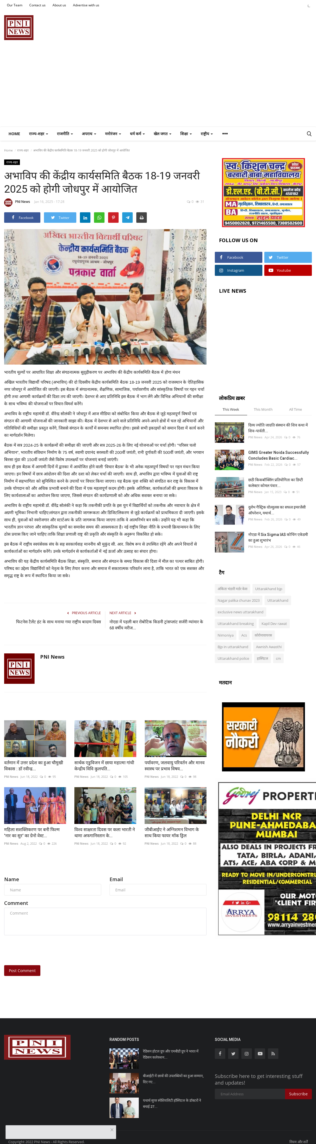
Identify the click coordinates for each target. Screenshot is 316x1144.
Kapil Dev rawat (274, 623)
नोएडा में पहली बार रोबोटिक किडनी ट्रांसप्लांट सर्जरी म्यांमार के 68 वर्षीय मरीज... (156, 624)
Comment (16, 903)
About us (59, 5)
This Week (231, 409)
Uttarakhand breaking (236, 623)
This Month (263, 409)
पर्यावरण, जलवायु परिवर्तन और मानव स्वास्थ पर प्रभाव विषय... (175, 765)
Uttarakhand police (233, 658)
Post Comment (22, 970)
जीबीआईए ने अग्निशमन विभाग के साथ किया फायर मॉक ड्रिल (172, 832)
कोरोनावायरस (263, 635)
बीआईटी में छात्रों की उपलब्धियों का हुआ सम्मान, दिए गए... (173, 1079)
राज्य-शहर (23, 150)
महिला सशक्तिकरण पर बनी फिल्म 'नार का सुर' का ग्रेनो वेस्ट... (32, 832)
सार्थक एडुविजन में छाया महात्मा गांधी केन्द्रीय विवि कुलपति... (104, 765)
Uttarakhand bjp (268, 588)
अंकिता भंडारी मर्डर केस (232, 588)
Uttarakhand (277, 600)
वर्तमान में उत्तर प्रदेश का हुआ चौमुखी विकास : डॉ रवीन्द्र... (33, 765)
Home (14, 133)
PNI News (17, 202)
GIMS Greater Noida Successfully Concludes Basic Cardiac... (278, 455)
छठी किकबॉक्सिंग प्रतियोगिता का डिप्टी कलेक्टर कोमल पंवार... (275, 483)
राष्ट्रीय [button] (207, 133)
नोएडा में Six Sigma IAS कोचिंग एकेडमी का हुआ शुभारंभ (278, 537)
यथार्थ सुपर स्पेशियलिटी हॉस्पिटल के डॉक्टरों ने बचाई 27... (172, 1103)
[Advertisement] (158, 85)
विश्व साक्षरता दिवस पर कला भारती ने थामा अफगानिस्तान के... (104, 832)
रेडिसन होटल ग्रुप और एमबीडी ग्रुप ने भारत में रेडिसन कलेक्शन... (171, 1054)
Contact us (37, 5)
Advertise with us (86, 5)
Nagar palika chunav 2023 (239, 600)
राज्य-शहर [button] (38, 133)
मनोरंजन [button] (113, 133)
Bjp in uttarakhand (233, 646)
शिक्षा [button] (186, 133)
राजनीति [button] (65, 133)
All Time (295, 409)
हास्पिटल (262, 658)
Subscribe (298, 1093)
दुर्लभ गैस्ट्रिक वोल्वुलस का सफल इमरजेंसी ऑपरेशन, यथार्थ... (277, 510)
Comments (19, 866)
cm (278, 658)
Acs (244, 635)
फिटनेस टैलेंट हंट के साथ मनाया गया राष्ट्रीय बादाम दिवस (58, 621)
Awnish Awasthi (269, 646)
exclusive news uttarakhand (240, 611)
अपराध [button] (89, 133)
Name (11, 879)
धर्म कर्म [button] (137, 133)
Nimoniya (226, 635)
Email (116, 879)
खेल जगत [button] (162, 133)
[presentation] (46, 950)
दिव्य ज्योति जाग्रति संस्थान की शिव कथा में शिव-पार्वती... (278, 428)
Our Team (14, 5)
